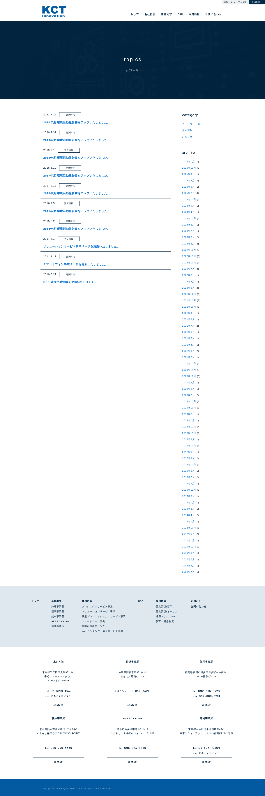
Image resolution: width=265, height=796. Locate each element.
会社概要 (56, 598)
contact (58, 702)
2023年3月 (188, 243)
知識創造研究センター (95, 623)
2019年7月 (188, 412)
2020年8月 (188, 387)
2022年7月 (188, 268)
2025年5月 (188, 186)
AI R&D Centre (60, 618)
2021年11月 (189, 299)
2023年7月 (188, 230)
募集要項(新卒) (164, 604)
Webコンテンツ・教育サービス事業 (102, 628)
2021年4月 (188, 343)
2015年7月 (188, 500)
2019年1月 (188, 418)
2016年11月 (189, 462)
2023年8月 (188, 224)
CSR (141, 598)
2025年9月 (188, 173)
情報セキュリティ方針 (236, 2)
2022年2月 (188, 287)
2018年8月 (188, 437)
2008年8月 (188, 563)
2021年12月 (189, 293)
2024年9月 (188, 205)
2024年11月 (189, 199)
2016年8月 (188, 469)
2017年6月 (188, 450)
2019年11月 (189, 400)
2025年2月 (188, 192)
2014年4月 (188, 513)
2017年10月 (189, 444)
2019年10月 (189, 406)
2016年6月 (188, 481)
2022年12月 (189, 249)
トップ (35, 598)
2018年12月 (189, 425)
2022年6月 (188, 274)
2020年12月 (189, 362)
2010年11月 (189, 544)
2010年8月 (188, 550)
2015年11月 (189, 487)
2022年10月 (189, 261)
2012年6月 (188, 531)
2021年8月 (188, 318)
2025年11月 (189, 167)
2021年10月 (189, 305)
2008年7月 (188, 569)
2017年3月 (188, 456)
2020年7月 (188, 393)
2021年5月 (188, 337)
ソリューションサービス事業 (98, 608)
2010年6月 (188, 556)
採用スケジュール (166, 613)
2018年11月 (189, 431)
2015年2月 (188, 506)
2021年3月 (188, 349)
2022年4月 (188, 280)
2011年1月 (188, 538)
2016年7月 (188, 475)
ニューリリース (191, 124)
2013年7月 (188, 519)
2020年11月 (189, 368)
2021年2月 (188, 356)
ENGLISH (257, 2)
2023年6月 (188, 236)
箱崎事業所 (57, 623)
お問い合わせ (198, 604)
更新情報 (187, 130)
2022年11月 (189, 255)
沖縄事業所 (57, 604)
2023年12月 (189, 217)
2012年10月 (189, 525)
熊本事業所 (57, 613)
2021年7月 (188, 324)
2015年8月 (188, 494)
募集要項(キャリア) (167, 608)
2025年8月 (188, 180)
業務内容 (87, 598)
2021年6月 (188, 331)
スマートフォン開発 (93, 618)
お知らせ (187, 136)
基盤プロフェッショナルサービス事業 (104, 613)
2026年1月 (188, 161)
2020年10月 (189, 374)
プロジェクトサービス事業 (97, 604)
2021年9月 (188, 312)
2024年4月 (188, 211)
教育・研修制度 (165, 618)
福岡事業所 (57, 608)
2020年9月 (188, 381)
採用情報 (161, 598)
